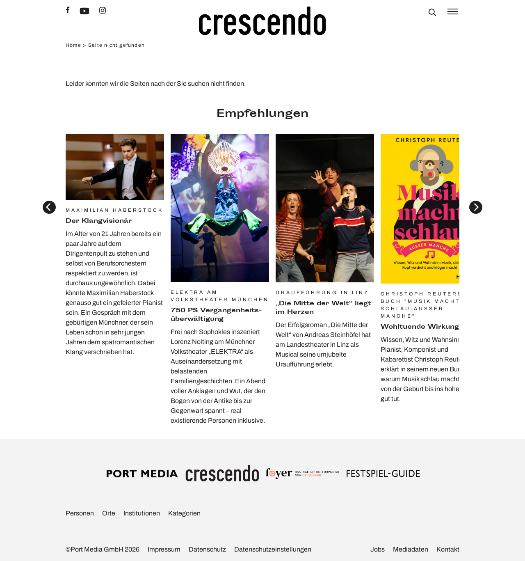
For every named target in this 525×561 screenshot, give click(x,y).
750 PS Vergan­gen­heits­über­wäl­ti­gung (216, 315)
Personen (80, 513)
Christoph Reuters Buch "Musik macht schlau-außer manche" (422, 305)
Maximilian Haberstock (114, 210)
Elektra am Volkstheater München (220, 295)
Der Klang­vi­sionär (99, 221)
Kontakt (447, 549)
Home (73, 45)
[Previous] (49, 207)
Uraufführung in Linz (322, 292)
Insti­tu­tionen (141, 513)
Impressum (164, 549)
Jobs (377, 549)
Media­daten (410, 549)
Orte (108, 513)
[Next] (475, 207)
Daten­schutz (207, 549)
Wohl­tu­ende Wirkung (420, 327)
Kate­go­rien (184, 513)
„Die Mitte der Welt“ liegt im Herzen (323, 308)
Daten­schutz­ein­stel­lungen (272, 549)
